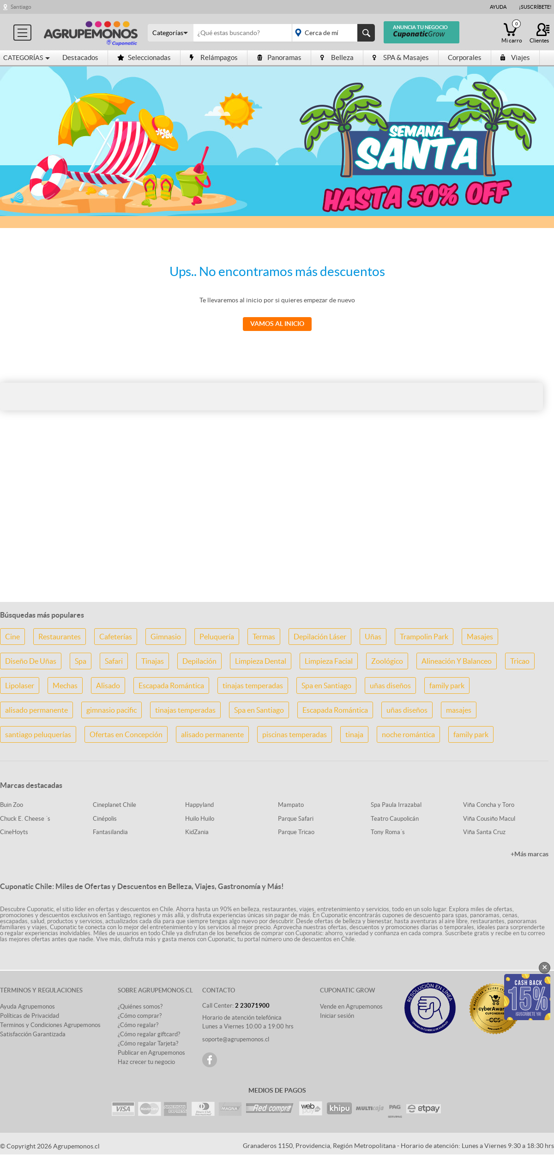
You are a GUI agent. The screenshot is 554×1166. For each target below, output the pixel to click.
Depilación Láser (320, 636)
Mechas (65, 685)
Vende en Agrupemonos (351, 1006)
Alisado (108, 685)
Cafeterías (115, 636)
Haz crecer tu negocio (146, 1061)
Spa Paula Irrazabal (396, 804)
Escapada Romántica (171, 685)
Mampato (291, 804)
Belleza (337, 57)
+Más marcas (529, 854)
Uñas (373, 636)
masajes (458, 710)
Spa (80, 661)
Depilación (199, 661)
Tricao (520, 661)
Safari (114, 661)
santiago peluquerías (38, 734)
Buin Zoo (11, 804)
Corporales (465, 57)
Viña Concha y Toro (488, 804)
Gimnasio (166, 636)
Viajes (515, 57)
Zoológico (387, 661)
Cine (12, 636)
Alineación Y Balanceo (457, 661)
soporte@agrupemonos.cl (235, 1039)
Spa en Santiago (326, 685)
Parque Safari (295, 818)
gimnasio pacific (111, 710)
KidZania (197, 832)
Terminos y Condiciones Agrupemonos (50, 1025)
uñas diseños (390, 685)
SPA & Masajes (401, 57)
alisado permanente (36, 710)
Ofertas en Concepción (126, 734)
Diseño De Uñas (30, 661)
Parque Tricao (296, 832)
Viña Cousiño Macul (489, 818)
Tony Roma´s (388, 832)
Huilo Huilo (199, 818)
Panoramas (279, 57)
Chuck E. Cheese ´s (25, 818)
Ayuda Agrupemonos (27, 1006)
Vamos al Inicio (277, 323)
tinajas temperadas (253, 685)
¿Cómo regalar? (138, 1025)
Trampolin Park (424, 636)
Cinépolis (105, 818)
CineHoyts (14, 832)
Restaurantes (59, 636)
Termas (264, 636)
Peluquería (216, 636)
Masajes (480, 636)
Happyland (199, 804)
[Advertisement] (277, 521)
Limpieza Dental (260, 661)
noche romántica (408, 734)
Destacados (80, 57)
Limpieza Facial (329, 661)
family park (446, 685)
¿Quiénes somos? (140, 1006)
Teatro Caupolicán (395, 818)
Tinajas (152, 661)
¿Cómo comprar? (140, 1015)
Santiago (21, 7)
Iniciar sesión (337, 1015)
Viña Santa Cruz (484, 832)
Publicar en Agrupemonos (151, 1052)
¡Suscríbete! (535, 7)
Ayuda (498, 7)
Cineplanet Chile (114, 804)
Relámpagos (214, 57)
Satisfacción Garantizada (33, 1034)
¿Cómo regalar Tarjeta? (148, 1043)
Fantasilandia (110, 832)
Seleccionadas (144, 57)
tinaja (354, 734)
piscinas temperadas (294, 734)
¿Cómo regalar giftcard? (149, 1034)
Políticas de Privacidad (29, 1015)
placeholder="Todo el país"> (332, 33)
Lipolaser (19, 685)
